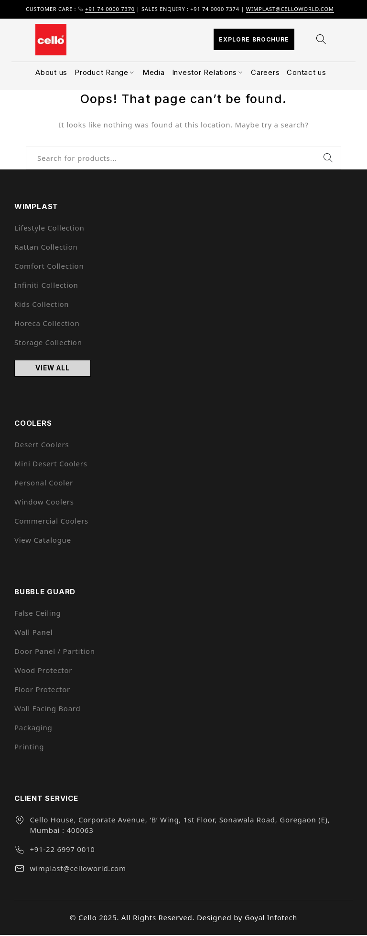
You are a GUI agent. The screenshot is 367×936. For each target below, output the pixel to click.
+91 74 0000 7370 (110, 8)
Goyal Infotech (271, 919)
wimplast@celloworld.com (290, 8)
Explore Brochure (254, 39)
